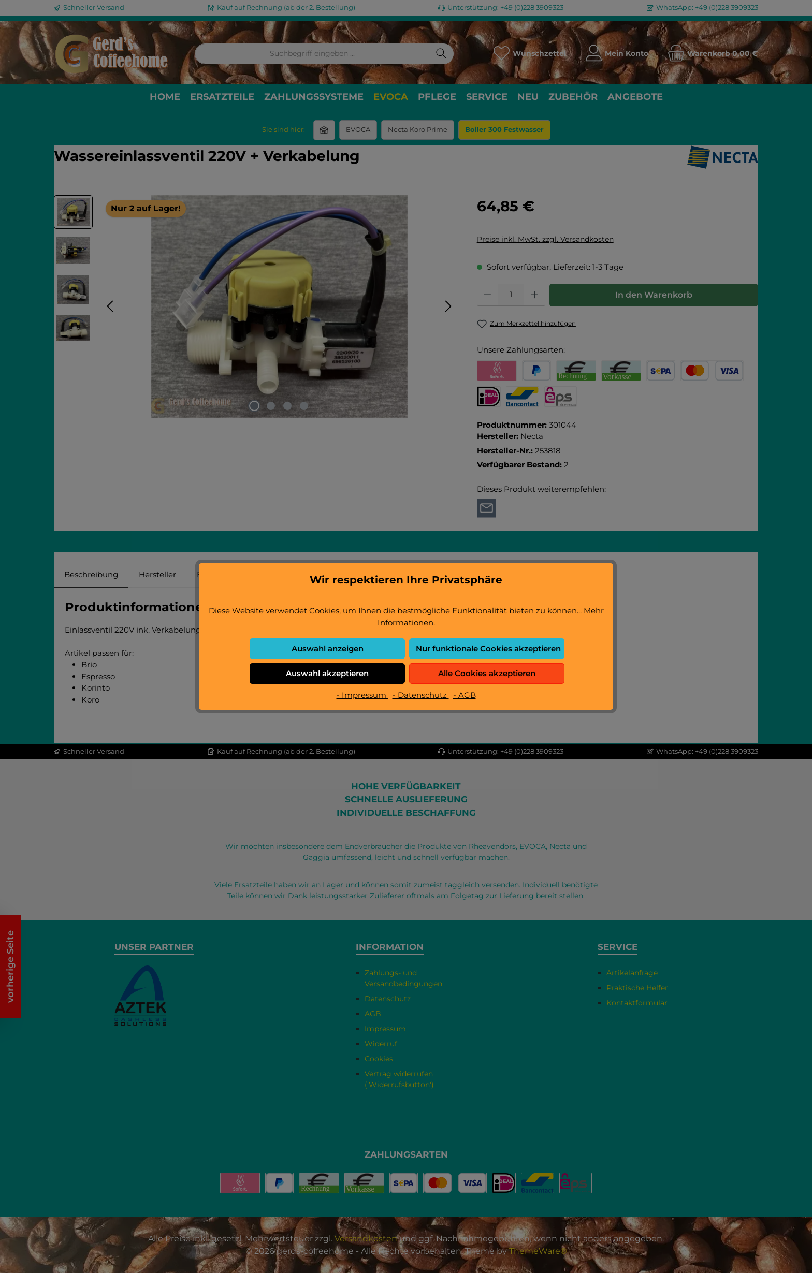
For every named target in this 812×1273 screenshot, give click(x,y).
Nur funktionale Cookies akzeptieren (488, 648)
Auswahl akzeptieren (327, 673)
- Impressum (362, 695)
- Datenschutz (421, 695)
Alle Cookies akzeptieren (486, 673)
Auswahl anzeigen (328, 648)
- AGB (464, 695)
